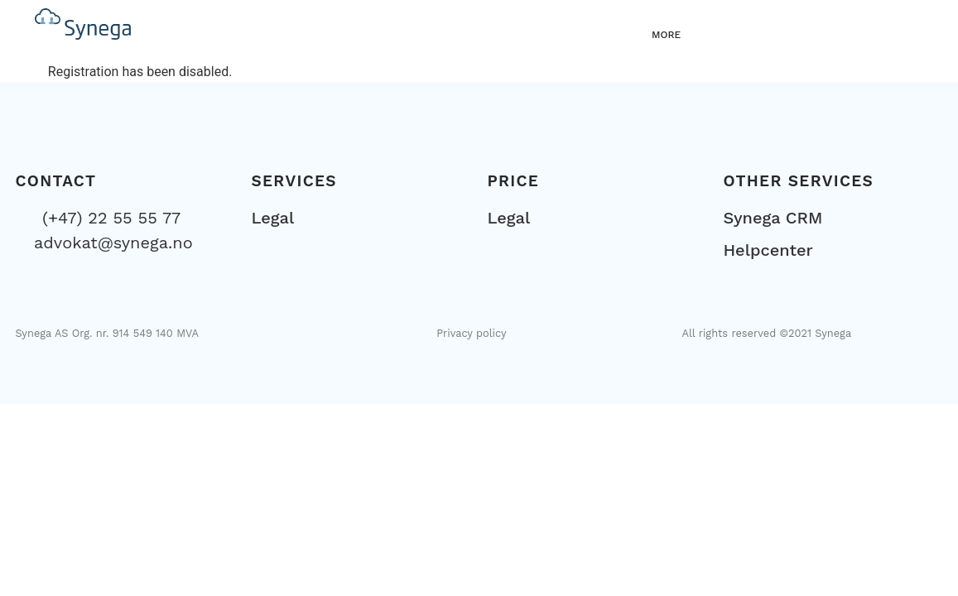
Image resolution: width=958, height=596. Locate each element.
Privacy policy (471, 333)
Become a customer (824, 31)
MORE (666, 35)
